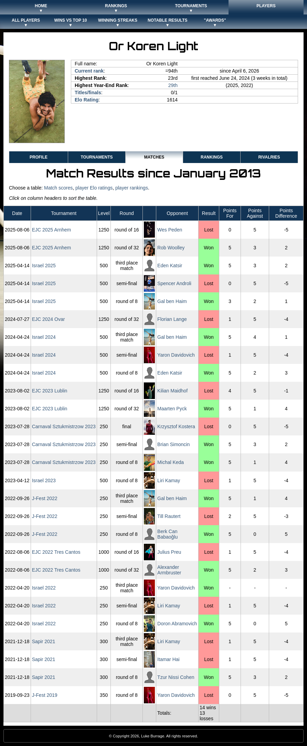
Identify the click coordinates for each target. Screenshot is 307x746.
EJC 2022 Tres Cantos (56, 552)
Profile (38, 157)
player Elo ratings (94, 188)
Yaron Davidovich (176, 355)
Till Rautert (168, 516)
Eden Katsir (169, 265)
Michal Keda (170, 462)
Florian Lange (172, 319)
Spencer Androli (174, 283)
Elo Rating (86, 99)
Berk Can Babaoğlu (167, 534)
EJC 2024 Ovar (48, 319)
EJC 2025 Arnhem (51, 230)
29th (173, 85)
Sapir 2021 (43, 641)
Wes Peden (169, 230)
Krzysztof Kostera (176, 426)
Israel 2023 (44, 480)
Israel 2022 (44, 588)
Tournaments (97, 157)
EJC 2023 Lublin (49, 390)
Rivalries (269, 157)
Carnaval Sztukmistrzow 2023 (64, 426)
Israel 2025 (44, 265)
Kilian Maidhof (172, 390)
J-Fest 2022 (44, 498)
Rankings (212, 157)
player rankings (131, 188)
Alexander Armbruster (169, 569)
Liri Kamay (168, 480)
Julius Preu (169, 552)
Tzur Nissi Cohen (175, 677)
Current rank (89, 71)
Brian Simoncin (173, 444)
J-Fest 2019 (44, 695)
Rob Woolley (170, 247)
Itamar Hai (168, 659)
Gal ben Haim (172, 301)
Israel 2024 (44, 337)
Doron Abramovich (177, 623)
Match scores (58, 188)
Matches (154, 157)
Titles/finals (88, 92)
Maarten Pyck (172, 408)
